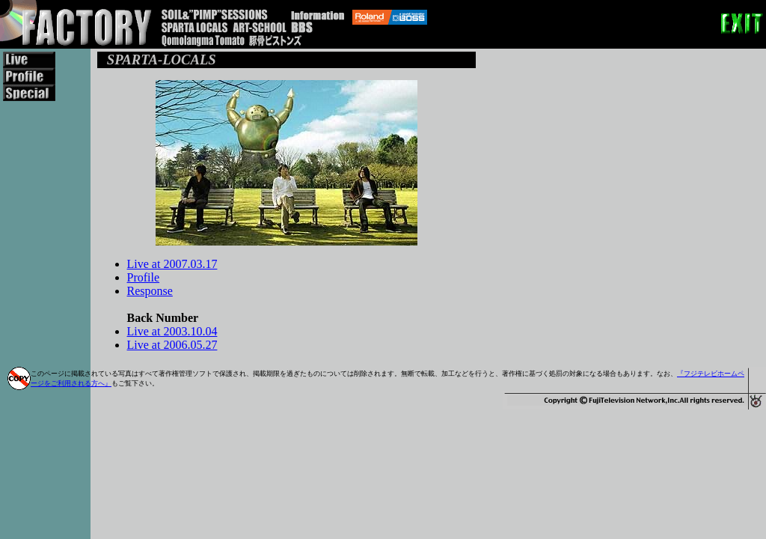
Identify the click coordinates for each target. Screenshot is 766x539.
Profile (143, 277)
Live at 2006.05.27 (172, 344)
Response (150, 290)
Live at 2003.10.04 (172, 331)
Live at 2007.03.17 (172, 264)
